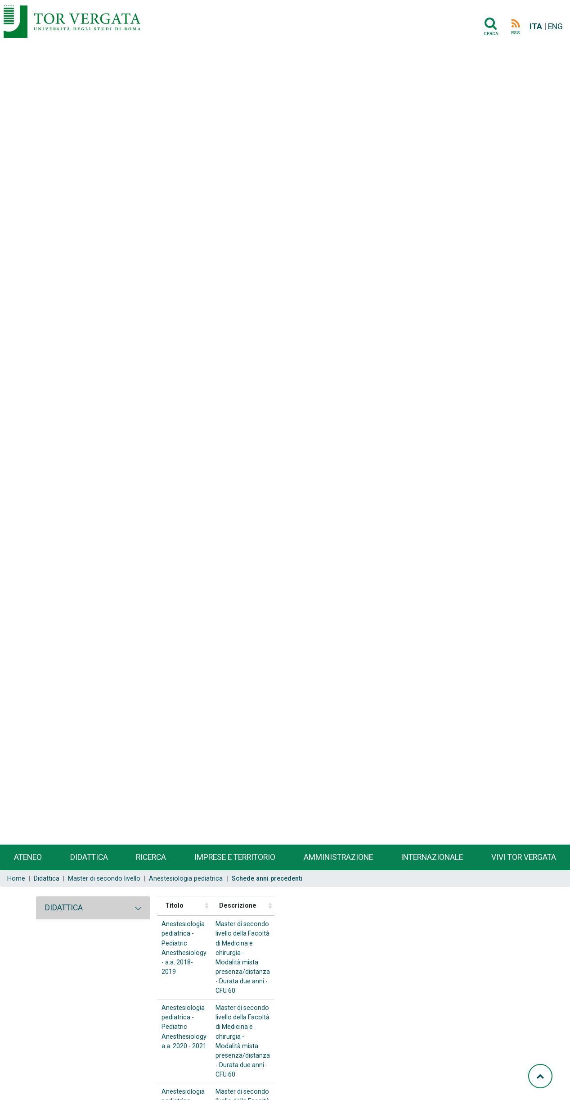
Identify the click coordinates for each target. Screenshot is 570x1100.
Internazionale (432, 857)
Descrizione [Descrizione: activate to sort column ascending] (328, 905)
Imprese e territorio (234, 857)
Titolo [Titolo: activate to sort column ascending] (174, 905)
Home (16, 878)
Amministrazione (338, 857)
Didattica (89, 857)
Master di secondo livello (104, 878)
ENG (555, 26)
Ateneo (28, 857)
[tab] (93, 907)
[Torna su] (540, 1076)
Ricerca (151, 857)
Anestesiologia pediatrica (186, 878)
